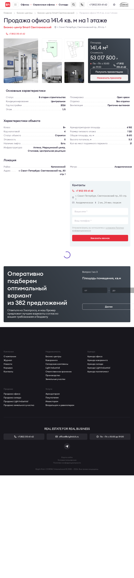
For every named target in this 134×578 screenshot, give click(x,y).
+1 (74, 72)
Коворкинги (52, 360)
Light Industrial (53, 367)
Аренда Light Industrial (98, 367)
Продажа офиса (12, 393)
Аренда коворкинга (97, 360)
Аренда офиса (94, 356)
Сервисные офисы (44, 4)
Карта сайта (67, 457)
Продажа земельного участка (19, 405)
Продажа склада (12, 397)
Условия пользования (67, 460)
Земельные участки (55, 379)
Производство (53, 375)
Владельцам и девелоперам (60, 405)
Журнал (8, 360)
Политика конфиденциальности (67, 463)
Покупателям (52, 397)
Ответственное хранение (59, 371)
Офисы (25, 4)
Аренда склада (95, 364)
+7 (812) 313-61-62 (98, 4)
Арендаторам (53, 393)
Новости (8, 364)
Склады (63, 4)
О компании (10, 356)
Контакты (8, 371)
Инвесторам (52, 401)
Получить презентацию (109, 71)
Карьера (8, 367)
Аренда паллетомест (98, 371)
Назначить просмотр (109, 77)
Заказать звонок (82, 4)
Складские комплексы (57, 364)
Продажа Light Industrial (16, 401)
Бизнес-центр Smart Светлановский (27, 27)
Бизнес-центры (53, 356)
